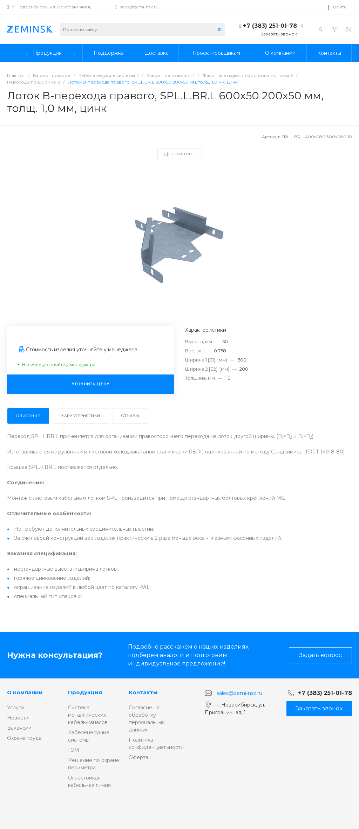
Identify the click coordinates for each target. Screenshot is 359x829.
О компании (25, 692)
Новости (18, 718)
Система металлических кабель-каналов (88, 714)
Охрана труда (24, 738)
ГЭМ (73, 750)
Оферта (138, 757)
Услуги (15, 707)
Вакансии (19, 728)
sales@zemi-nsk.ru (139, 6)
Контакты (143, 692)
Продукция (85, 692)
